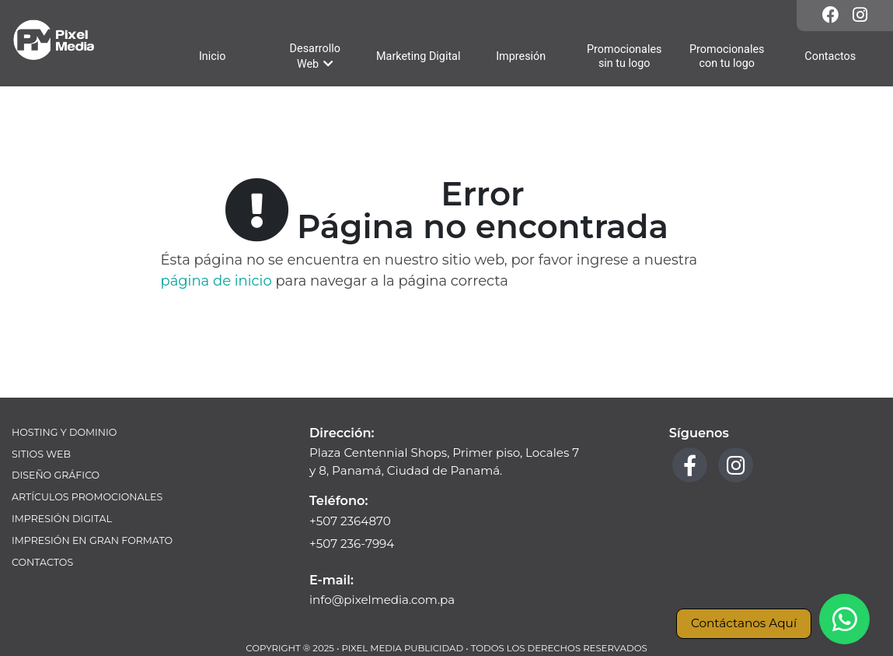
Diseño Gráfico (55, 475)
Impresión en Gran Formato (92, 540)
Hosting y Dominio (64, 432)
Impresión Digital (62, 518)
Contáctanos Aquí (744, 623)
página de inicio (216, 280)
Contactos (42, 562)
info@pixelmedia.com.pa (382, 599)
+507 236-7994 (351, 543)
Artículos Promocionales (87, 497)
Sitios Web (41, 454)
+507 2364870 (350, 521)
